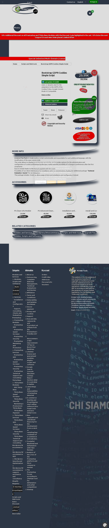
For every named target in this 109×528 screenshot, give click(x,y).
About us (30, 274)
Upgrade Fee (90, 233)
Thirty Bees (16, 380)
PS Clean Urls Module (22, 211)
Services (17, 297)
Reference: (46, 78)
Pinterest (61, 110)
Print (47, 118)
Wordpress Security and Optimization (18, 461)
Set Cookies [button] (105, 525)
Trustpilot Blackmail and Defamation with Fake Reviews (32, 445)
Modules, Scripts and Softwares (27, 236)
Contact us (71, 2)
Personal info (47, 282)
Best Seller (16, 514)
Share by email (50, 115)
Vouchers (45, 284)
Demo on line (46, 95)
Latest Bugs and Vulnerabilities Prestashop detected (32, 391)
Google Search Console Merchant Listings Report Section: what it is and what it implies (32, 375)
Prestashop (16, 317)
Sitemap (30, 489)
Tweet (45, 110)
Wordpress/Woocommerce (47, 233)
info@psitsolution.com (82, 310)
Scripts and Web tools (72, 233)
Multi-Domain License (16, 290)
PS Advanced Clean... (46, 211)
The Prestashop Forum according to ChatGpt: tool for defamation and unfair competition (32, 478)
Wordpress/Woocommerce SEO (18, 454)
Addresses (46, 279)
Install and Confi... (93, 211)
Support (30, 316)
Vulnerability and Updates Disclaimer (32, 302)
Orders (44, 274)
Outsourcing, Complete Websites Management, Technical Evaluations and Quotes (32, 283)
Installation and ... (69, 211)
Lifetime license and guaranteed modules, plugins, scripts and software (31, 358)
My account (45, 270)
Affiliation (31, 292)
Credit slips (46, 277)
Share (53, 110)
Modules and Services (23, 233)
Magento (15, 483)
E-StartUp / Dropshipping (17, 490)
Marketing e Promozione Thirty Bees (18, 406)
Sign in (94, 2)
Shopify (15, 481)
